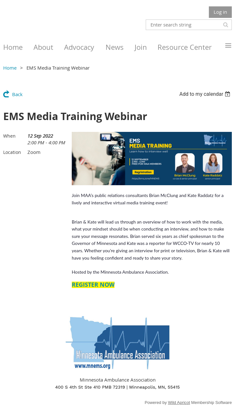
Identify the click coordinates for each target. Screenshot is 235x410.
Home (10, 68)
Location (12, 152)
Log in (220, 12)
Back (17, 94)
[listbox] (205, 94)
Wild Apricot (179, 402)
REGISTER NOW (93, 285)
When (9, 136)
